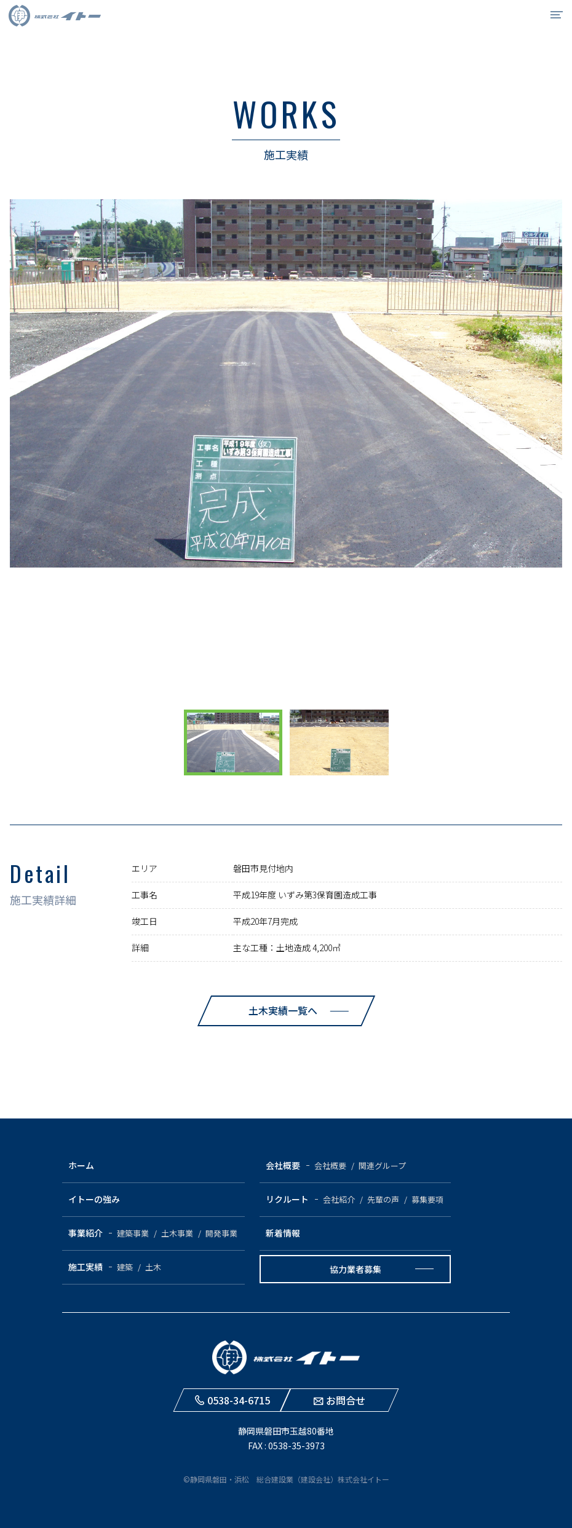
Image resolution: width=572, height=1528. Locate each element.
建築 (125, 1267)
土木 (153, 1267)
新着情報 (283, 1233)
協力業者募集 (355, 1269)
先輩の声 (383, 1199)
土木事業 (177, 1233)
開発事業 (221, 1233)
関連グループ (382, 1165)
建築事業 (133, 1233)
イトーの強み (94, 1199)
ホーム (81, 1165)
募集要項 (427, 1199)
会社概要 (283, 1165)
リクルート (287, 1199)
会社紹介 (339, 1199)
